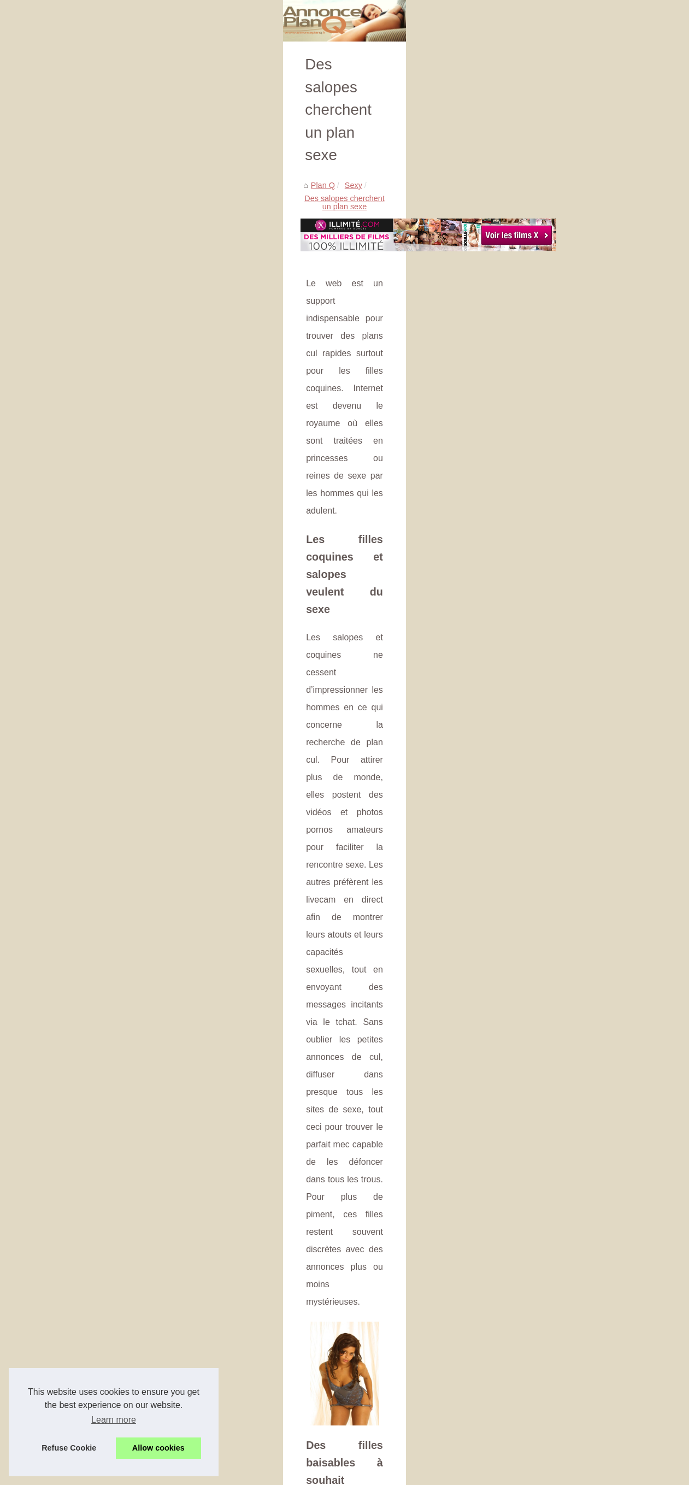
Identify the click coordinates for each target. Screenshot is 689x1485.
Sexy (69, 296)
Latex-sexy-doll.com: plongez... (576, 491)
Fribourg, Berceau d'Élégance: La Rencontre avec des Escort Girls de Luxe (222, 1246)
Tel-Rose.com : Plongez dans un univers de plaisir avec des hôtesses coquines (228, 1265)
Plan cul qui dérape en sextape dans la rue (425, 1192)
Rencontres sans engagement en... (583, 343)
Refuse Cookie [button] (69, 1447)
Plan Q (39, 296)
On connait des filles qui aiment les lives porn (169, 1415)
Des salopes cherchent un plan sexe (151, 296)
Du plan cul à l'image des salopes (149, 1378)
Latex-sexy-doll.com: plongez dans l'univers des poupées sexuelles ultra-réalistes (232, 1284)
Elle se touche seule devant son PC (153, 1396)
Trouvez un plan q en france (571, 293)
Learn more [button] (113, 1419)
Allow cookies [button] (158, 1447)
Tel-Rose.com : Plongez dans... (576, 466)
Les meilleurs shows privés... (572, 368)
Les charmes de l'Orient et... (571, 269)
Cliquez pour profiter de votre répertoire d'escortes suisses (192, 1302)
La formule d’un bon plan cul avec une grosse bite (177, 1359)
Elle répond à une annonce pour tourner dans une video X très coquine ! (216, 1340)
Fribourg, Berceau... (557, 442)
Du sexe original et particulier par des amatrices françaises (193, 1321)
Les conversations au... (562, 392)
